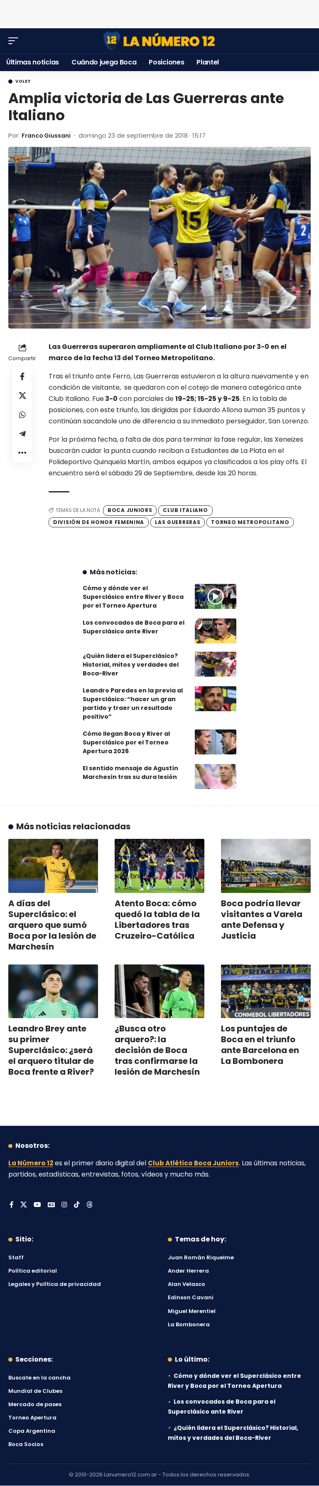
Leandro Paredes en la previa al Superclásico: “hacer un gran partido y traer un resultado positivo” (133, 703)
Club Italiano (185, 510)
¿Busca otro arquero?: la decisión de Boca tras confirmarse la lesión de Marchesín (157, 1050)
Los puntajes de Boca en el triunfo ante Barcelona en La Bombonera (260, 1045)
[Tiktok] (77, 1205)
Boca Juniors (130, 510)
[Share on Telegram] (22, 437)
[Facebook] (11, 1205)
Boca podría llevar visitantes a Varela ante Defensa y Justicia (261, 919)
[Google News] (51, 1205)
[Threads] (90, 1205)
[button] (15, 40)
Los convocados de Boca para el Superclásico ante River (133, 626)
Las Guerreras (177, 521)
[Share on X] (22, 397)
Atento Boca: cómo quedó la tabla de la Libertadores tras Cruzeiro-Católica (157, 919)
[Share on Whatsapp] (22, 417)
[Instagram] (65, 1205)
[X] (23, 1205)
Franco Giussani (48, 135)
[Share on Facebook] (22, 377)
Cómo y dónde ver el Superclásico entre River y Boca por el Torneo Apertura (133, 597)
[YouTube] (37, 1205)
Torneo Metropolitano (250, 521)
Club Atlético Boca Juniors (196, 1163)
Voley (23, 81)
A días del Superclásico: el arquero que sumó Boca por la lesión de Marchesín (52, 924)
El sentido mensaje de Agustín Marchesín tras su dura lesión (130, 772)
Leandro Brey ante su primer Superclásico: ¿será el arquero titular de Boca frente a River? (51, 1050)
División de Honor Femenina (98, 521)
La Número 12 (31, 1163)
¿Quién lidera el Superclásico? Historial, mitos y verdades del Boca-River (131, 664)
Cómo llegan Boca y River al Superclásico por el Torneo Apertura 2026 (126, 742)
